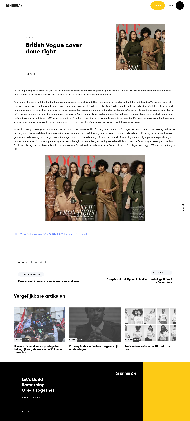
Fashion (29, 38)
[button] (176, 5)
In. (29, 411)
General (25, 340)
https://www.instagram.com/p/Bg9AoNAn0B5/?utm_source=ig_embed (50, 234)
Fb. (23, 411)
